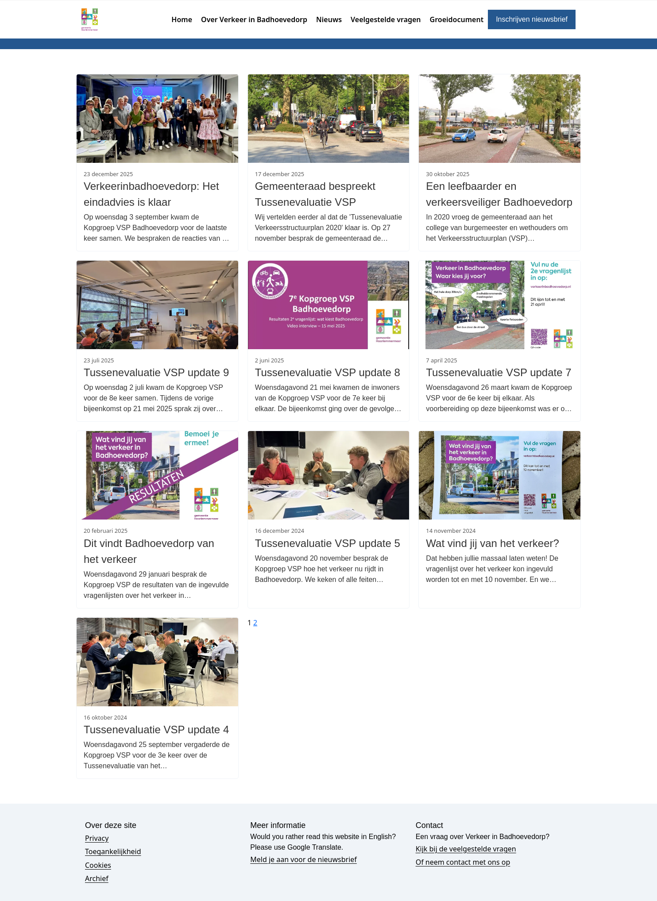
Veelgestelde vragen (386, 19)
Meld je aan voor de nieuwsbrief (303, 859)
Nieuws (329, 19)
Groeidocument (457, 19)
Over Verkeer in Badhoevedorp (254, 19)
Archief (96, 878)
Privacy (96, 838)
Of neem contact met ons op (463, 862)
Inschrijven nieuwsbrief (532, 19)
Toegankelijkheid (113, 851)
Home (181, 19)
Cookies (98, 865)
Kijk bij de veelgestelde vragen (466, 849)
